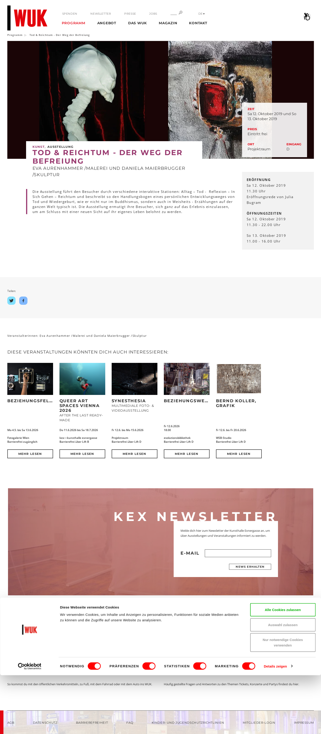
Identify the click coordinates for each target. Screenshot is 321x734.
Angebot (106, 23)
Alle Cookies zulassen (283, 668)
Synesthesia (129, 400)
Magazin (168, 23)
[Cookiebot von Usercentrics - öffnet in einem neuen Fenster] (30, 725)
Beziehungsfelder (33, 400)
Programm (73, 23)
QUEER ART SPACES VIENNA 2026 (79, 405)
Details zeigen (275, 725)
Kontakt (198, 23)
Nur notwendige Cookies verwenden (283, 701)
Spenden (69, 13)
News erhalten (250, 566)
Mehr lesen (30, 454)
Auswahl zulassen (282, 683)
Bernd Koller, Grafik (236, 403)
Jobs (152, 13)
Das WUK (137, 23)
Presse (129, 13)
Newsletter (100, 13)
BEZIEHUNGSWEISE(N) (192, 400)
